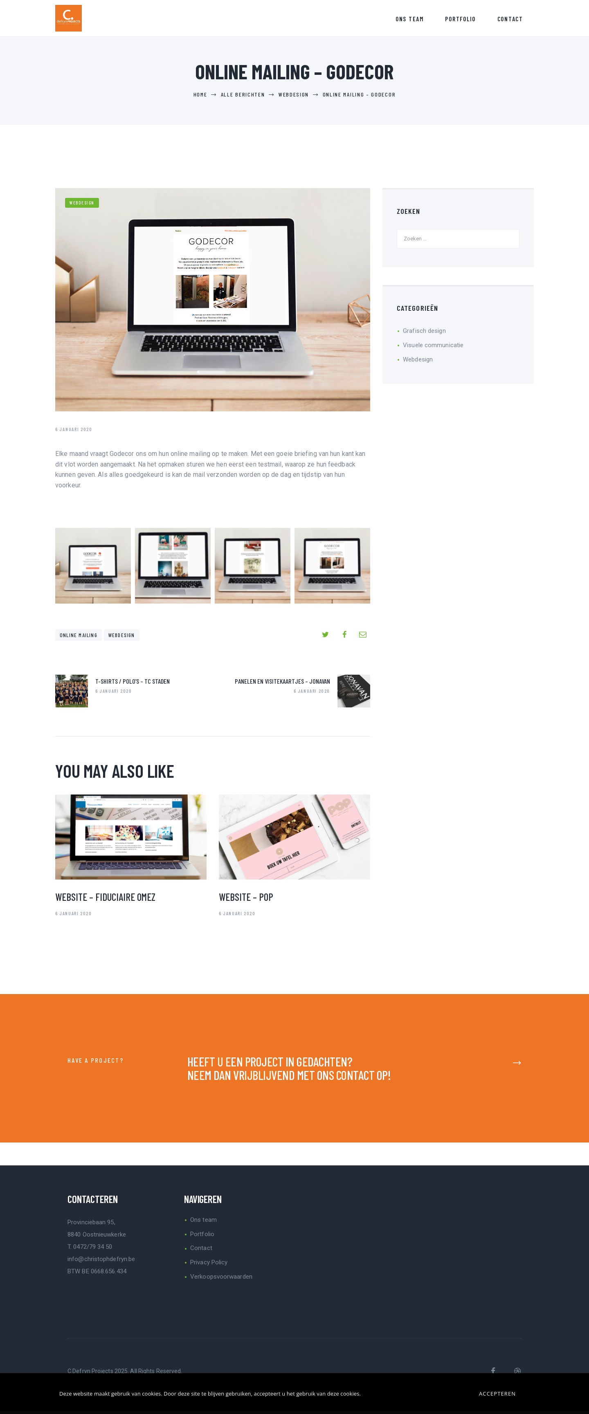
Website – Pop (246, 899)
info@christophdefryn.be (101, 1261)
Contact (201, 1251)
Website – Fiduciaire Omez (105, 899)
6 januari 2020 (73, 916)
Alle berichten (243, 97)
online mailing (78, 638)
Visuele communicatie (433, 348)
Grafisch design (424, 333)
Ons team (203, 1222)
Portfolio (202, 1236)
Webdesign (294, 97)
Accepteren (497, 1393)
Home (200, 97)
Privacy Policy (208, 1265)
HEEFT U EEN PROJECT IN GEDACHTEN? (270, 1064)
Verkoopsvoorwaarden (221, 1279)
